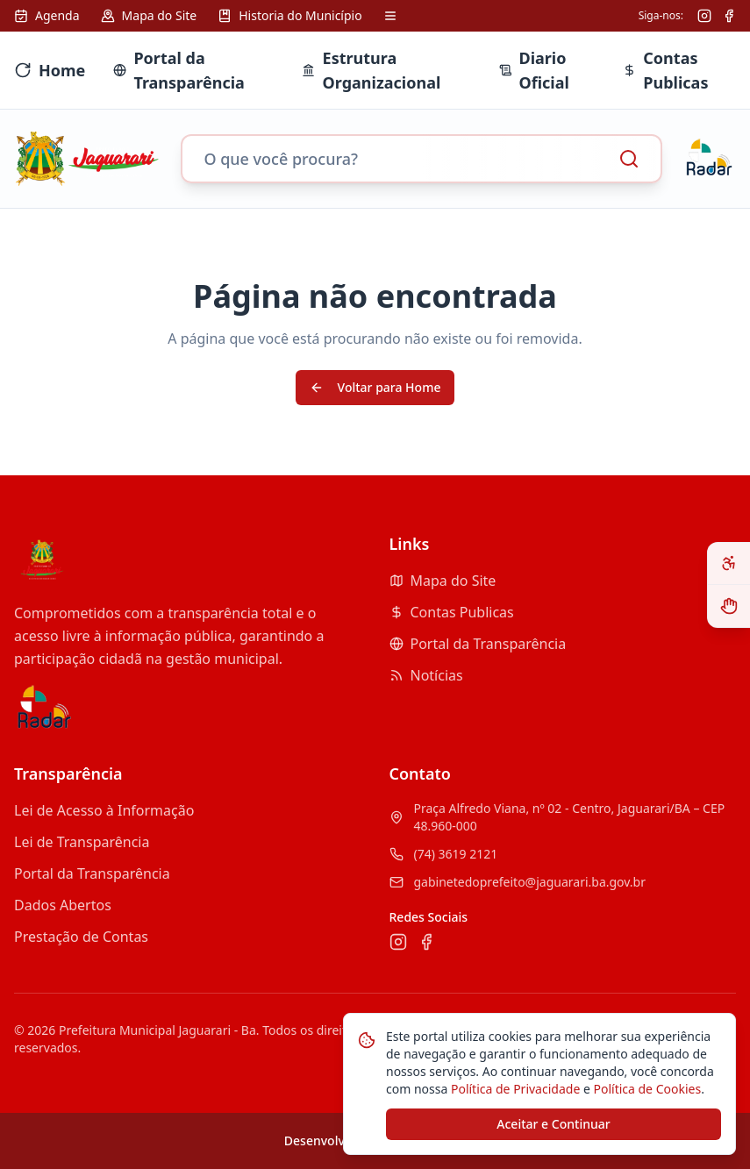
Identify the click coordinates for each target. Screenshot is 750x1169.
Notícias (426, 675)
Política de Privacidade (513, 1088)
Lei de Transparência (81, 842)
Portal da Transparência (478, 643)
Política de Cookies (645, 1088)
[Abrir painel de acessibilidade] (729, 564)
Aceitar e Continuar (553, 1124)
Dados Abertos (62, 905)
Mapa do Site (442, 580)
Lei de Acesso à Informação (104, 810)
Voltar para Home (375, 387)
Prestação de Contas (81, 936)
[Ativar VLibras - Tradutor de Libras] (729, 606)
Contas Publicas (451, 612)
